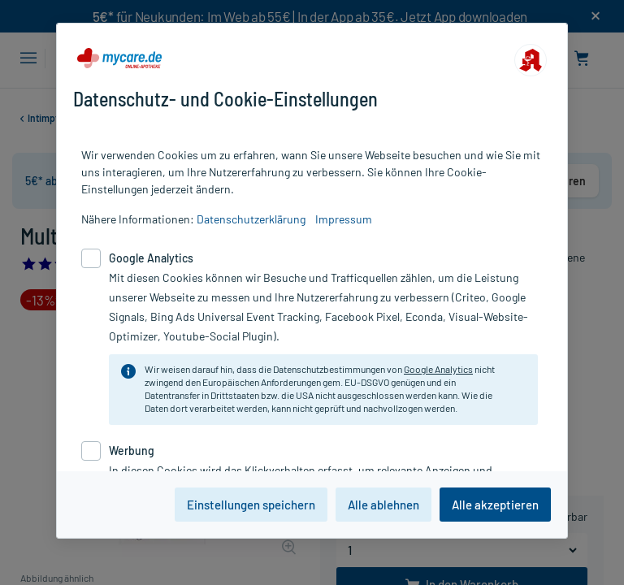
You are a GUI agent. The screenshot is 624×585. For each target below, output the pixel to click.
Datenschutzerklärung (251, 219)
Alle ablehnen (383, 504)
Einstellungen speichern (251, 504)
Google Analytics (438, 369)
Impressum (343, 219)
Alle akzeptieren (495, 504)
